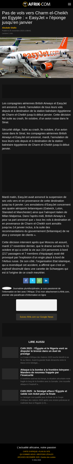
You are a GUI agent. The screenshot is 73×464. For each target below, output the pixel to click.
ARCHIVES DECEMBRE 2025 (28, 457)
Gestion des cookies (48, 457)
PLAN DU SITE (44, 451)
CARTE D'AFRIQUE (30, 451)
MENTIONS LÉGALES (45, 454)
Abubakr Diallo (9, 28)
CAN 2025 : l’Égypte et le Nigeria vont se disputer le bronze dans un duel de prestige (43, 351)
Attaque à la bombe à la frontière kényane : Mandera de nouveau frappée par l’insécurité (45, 372)
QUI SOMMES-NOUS (28, 454)
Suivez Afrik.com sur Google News (36, 317)
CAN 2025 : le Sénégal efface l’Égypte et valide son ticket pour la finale (43, 392)
